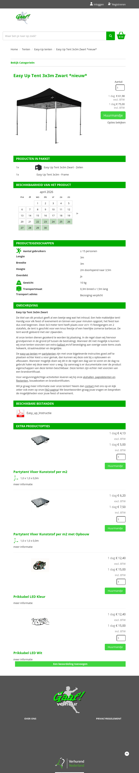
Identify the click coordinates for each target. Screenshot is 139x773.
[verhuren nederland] (69, 763)
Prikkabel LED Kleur (29, 596)
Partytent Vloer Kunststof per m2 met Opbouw (51, 534)
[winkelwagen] (121, 36)
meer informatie (23, 484)
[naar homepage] (23, 19)
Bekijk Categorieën (68, 62)
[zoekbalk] (59, 36)
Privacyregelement (108, 718)
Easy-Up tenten (43, 49)
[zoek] (110, 36)
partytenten (49, 353)
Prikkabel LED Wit (27, 653)
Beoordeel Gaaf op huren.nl (69, 739)
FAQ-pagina (51, 389)
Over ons (30, 718)
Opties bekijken (116, 122)
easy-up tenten (29, 353)
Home (14, 49)
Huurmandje (113, 115)
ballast (61, 344)
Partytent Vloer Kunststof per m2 (40, 472)
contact (89, 386)
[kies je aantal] (121, 457)
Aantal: (119, 81)
